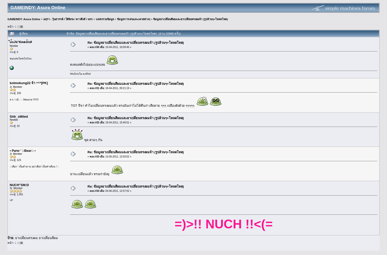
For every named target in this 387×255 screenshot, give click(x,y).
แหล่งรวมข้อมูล (105, 19)
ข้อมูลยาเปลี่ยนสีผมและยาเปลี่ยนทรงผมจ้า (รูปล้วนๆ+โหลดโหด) (190, 19)
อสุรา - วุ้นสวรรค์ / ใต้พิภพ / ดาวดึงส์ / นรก (68, 19)
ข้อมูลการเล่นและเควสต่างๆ (133, 19)
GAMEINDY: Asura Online (23, 19)
